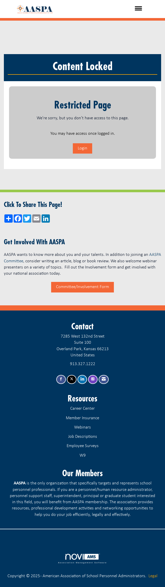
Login (82, 148)
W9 (83, 455)
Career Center (82, 408)
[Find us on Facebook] (61, 379)
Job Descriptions (82, 436)
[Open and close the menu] (108, 9)
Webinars (82, 427)
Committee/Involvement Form (82, 287)
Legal (153, 576)
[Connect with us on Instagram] (93, 379)
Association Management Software (82, 559)
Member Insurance (82, 418)
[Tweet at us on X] (71, 379)
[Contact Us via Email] (104, 379)
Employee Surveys (83, 446)
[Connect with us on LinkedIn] (82, 379)
